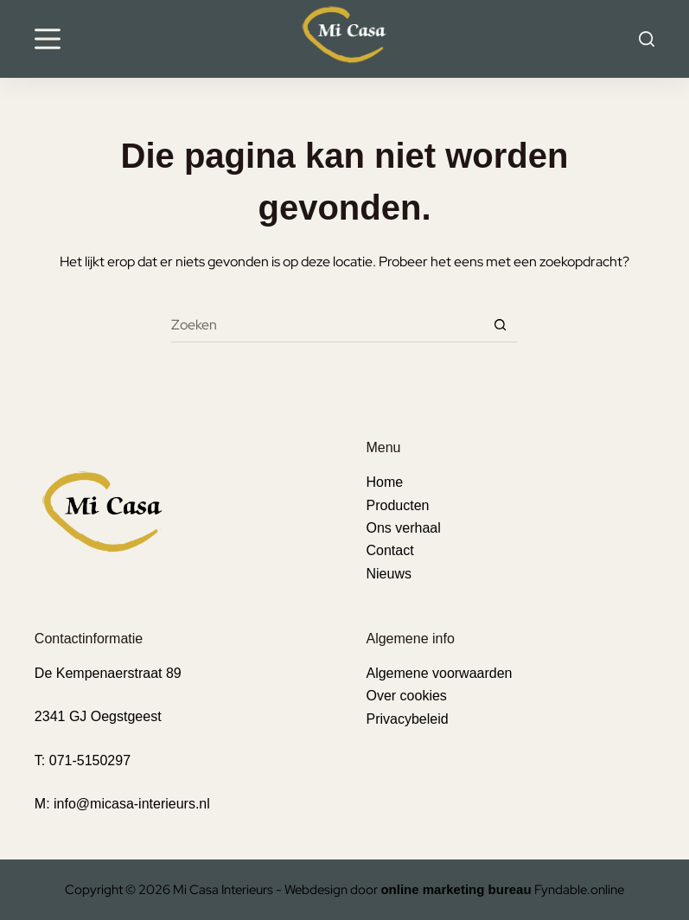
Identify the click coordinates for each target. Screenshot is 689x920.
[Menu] (48, 39)
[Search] (646, 39)
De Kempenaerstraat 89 (108, 673)
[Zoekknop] (499, 325)
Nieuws (388, 573)
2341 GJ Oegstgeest (98, 716)
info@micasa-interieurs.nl (132, 803)
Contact (389, 550)
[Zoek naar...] (326, 325)
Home (384, 482)
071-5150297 (90, 760)
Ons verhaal (403, 528)
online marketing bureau (455, 889)
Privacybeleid (407, 719)
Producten (397, 505)
